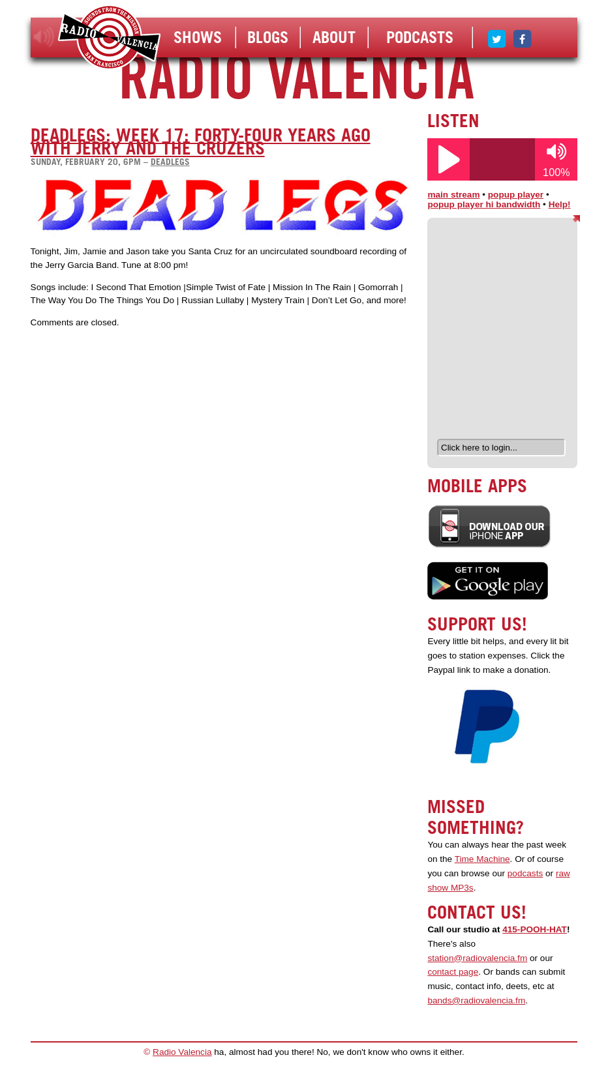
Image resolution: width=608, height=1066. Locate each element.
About (334, 37)
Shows (198, 37)
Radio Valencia (182, 1052)
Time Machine (482, 859)
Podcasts (419, 37)
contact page (452, 972)
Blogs (267, 37)
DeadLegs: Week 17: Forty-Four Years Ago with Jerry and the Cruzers (201, 141)
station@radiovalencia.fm (477, 958)
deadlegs (170, 161)
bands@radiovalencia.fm (476, 1000)
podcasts (525, 873)
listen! (44, 37)
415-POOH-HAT (534, 929)
